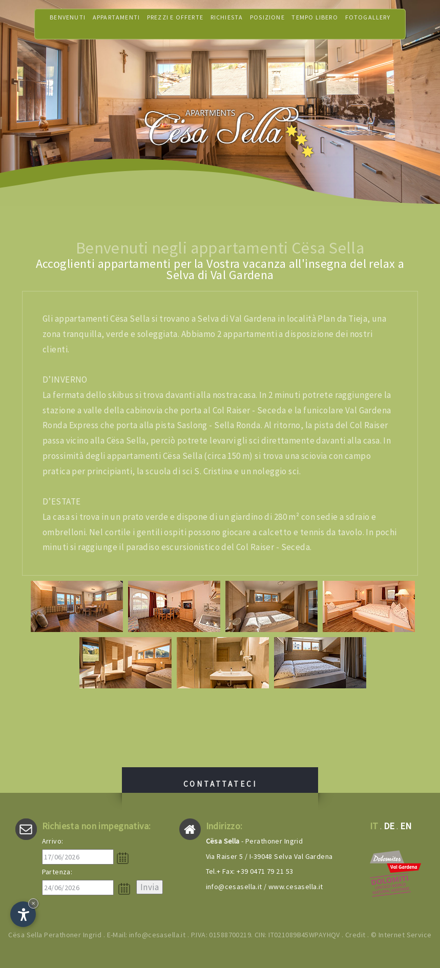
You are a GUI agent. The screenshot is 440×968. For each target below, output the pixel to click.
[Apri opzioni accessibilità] (23, 914)
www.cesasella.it (295, 886)
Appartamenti (116, 24)
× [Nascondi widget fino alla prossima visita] (33, 903)
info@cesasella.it (234, 886)
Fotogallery (367, 24)
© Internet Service (401, 934)
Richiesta (227, 24)
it (374, 826)
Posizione (267, 24)
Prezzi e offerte (175, 24)
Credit (355, 934)
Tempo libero (314, 24)
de (389, 826)
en (406, 826)
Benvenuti (68, 24)
